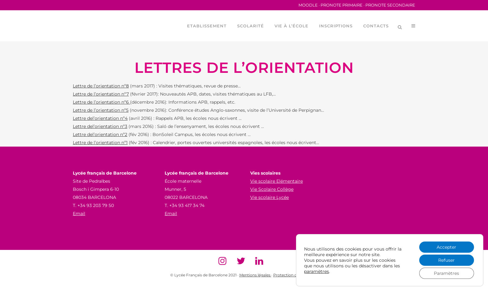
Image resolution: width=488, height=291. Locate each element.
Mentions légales (255, 275)
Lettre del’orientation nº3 (100, 126)
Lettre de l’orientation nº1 (100, 142)
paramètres (316, 271)
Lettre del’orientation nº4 (100, 118)
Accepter (446, 247)
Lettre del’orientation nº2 (100, 134)
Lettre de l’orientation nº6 (101, 102)
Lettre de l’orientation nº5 (101, 110)
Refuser (446, 260)
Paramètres (446, 273)
